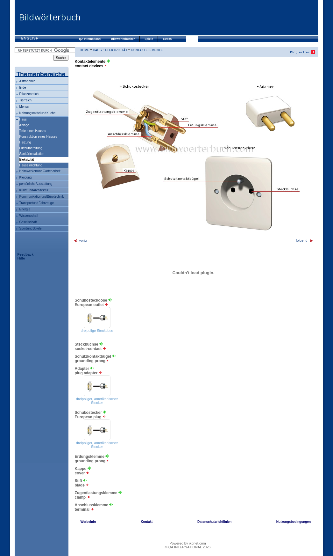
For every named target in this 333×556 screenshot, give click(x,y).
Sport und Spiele (30, 228)
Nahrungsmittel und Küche (37, 113)
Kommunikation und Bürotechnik (41, 196)
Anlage (24, 125)
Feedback (26, 254)
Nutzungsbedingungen (293, 521)
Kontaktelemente (147, 50)
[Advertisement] (199, 17)
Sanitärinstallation (32, 154)
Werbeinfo (88, 521)
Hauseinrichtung (30, 165)
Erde (22, 87)
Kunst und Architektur (33, 190)
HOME (84, 50)
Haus (23, 119)
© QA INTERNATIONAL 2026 (188, 547)
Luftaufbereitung (30, 148)
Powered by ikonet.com (187, 543)
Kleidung (25, 177)
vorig (80, 240)
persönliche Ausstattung (36, 184)
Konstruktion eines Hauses (38, 136)
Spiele (149, 38)
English (30, 38)
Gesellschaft (28, 222)
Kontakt (146, 521)
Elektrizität (116, 50)
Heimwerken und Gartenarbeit (39, 171)
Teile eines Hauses (32, 131)
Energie (24, 209)
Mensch (25, 106)
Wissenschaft (28, 215)
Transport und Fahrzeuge (36, 203)
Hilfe (21, 258)
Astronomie (27, 81)
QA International (90, 38)
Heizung (25, 142)
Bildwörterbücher (123, 38)
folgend (304, 240)
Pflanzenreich (29, 94)
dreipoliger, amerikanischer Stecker (97, 401)
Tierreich (25, 100)
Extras (167, 38)
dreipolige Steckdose (97, 331)
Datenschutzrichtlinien (214, 521)
